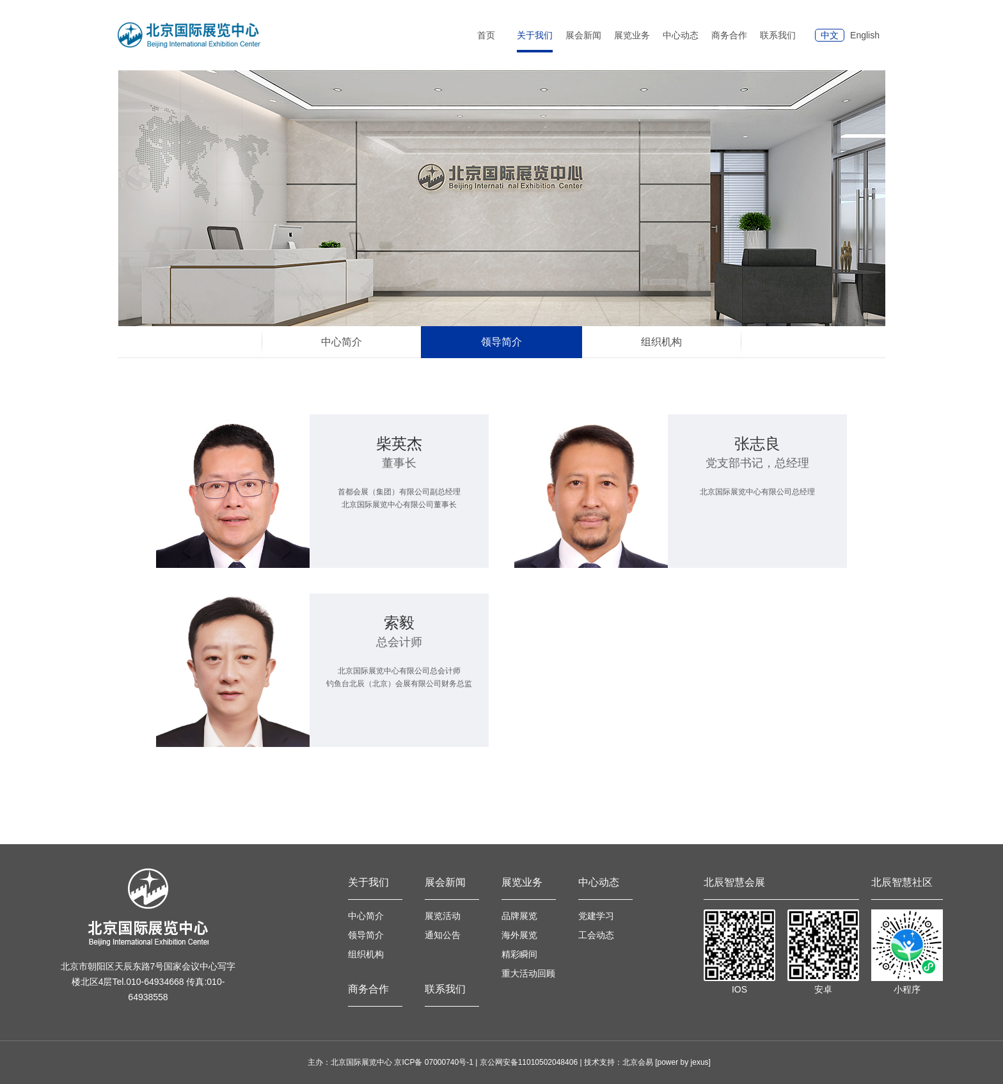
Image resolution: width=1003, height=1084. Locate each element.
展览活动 (443, 916)
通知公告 (443, 935)
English (865, 35)
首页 (486, 35)
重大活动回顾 (528, 973)
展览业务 (522, 882)
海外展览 (519, 935)
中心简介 (366, 916)
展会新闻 (445, 882)
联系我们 (778, 35)
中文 (830, 35)
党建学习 (596, 916)
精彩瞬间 (519, 954)
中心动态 (598, 882)
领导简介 (366, 935)
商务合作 (729, 35)
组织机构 (366, 954)
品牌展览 (519, 916)
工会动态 (596, 935)
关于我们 (368, 882)
